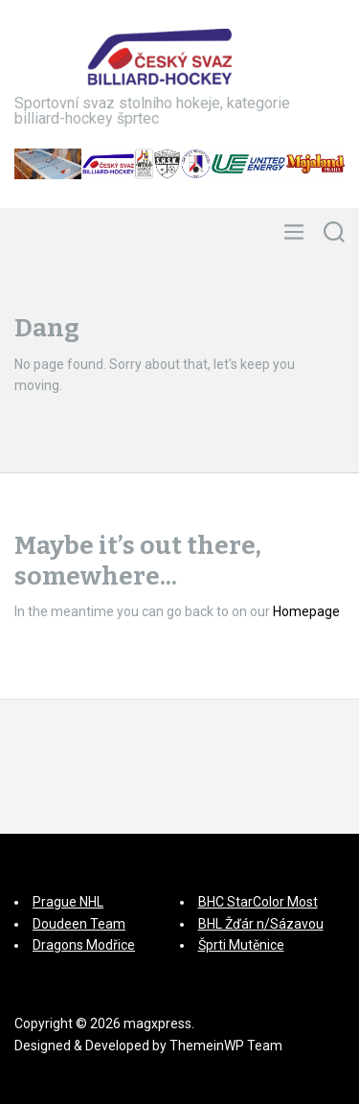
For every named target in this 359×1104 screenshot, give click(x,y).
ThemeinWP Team (225, 1045)
